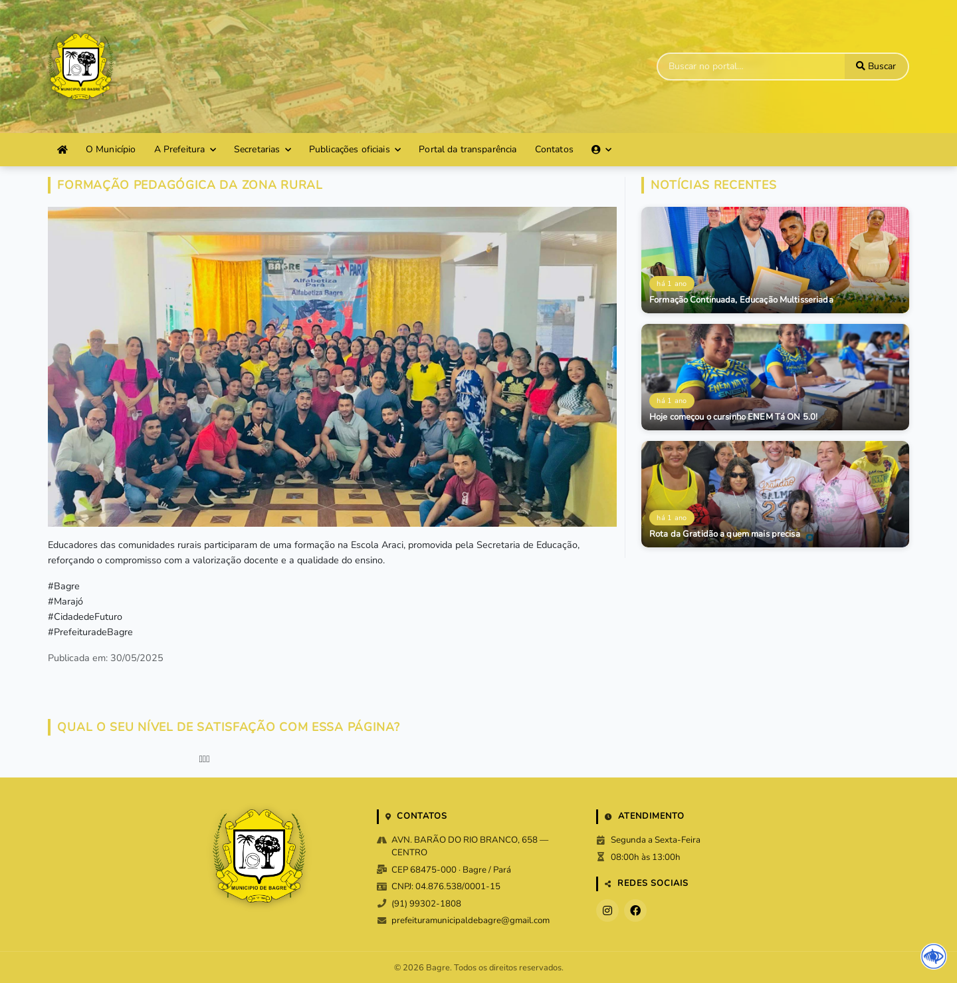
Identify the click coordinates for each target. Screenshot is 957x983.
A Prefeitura (185, 149)
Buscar (876, 66)
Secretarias (262, 149)
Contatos (554, 149)
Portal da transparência (467, 149)
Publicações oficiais (355, 149)
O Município (111, 149)
